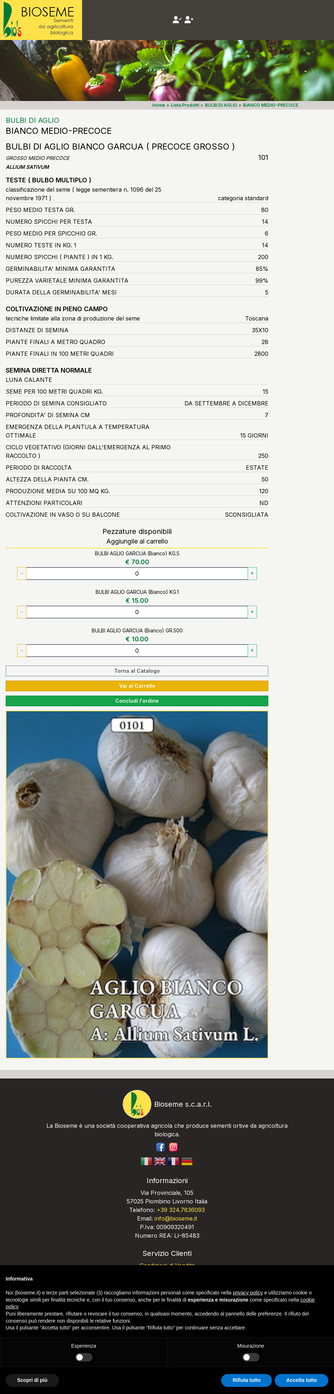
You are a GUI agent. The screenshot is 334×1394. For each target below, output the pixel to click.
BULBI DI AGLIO (32, 120)
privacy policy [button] (248, 1292)
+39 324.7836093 (181, 1209)
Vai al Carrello (137, 686)
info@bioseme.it (176, 1218)
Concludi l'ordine (137, 701)
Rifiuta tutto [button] (247, 1380)
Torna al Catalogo (137, 671)
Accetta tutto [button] (301, 1380)
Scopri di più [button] (32, 1380)
